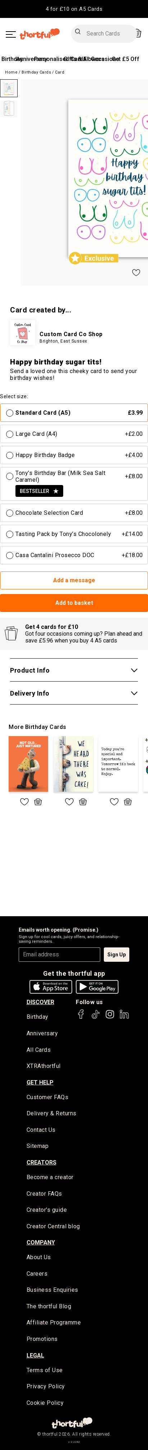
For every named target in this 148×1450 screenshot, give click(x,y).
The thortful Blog (49, 1306)
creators (41, 1162)
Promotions (42, 1339)
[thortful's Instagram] (110, 1017)
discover (40, 1002)
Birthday (12, 59)
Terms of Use (45, 1370)
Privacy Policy (46, 1386)
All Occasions (101, 59)
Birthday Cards (36, 72)
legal (35, 1355)
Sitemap (38, 1146)
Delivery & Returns (52, 1113)
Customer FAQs (48, 1097)
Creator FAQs (44, 1193)
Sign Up (116, 954)
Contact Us (41, 1129)
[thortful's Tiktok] (95, 1017)
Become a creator (50, 1177)
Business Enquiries (52, 1289)
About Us (39, 1257)
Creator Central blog (53, 1226)
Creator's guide (47, 1209)
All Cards (39, 1049)
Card (59, 72)
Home (11, 72)
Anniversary (31, 59)
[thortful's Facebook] (81, 1017)
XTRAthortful (44, 1066)
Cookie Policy (45, 1402)
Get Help (40, 1082)
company (41, 1242)
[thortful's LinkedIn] (124, 1017)
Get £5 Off (125, 59)
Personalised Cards (60, 59)
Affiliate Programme (54, 1322)
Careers (37, 1273)
